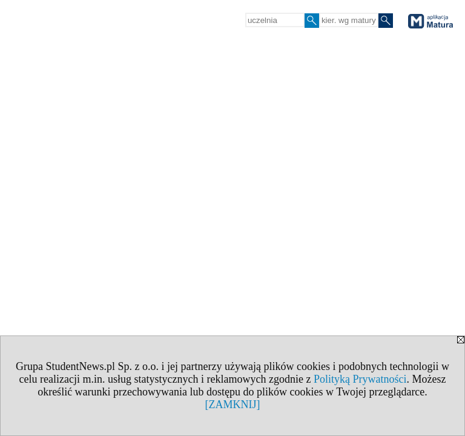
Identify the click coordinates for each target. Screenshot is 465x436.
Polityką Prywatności (360, 379)
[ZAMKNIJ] (232, 404)
